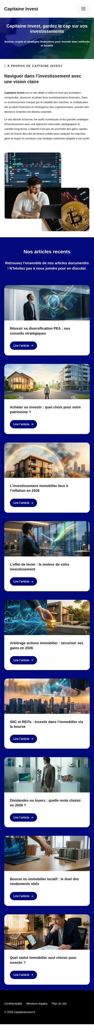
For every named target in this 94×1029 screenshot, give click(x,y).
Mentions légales (36, 1003)
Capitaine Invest (21, 8)
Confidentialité (13, 1003)
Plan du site (59, 1003)
